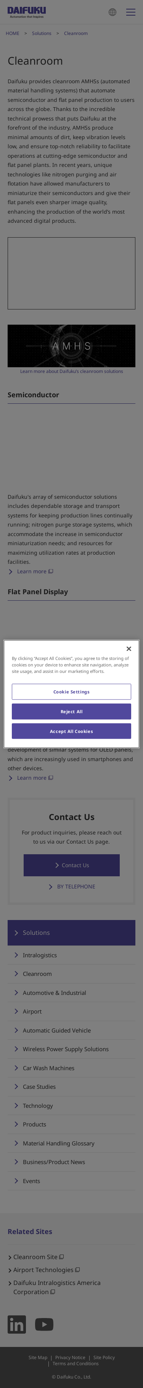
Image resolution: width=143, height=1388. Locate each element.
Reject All (72, 711)
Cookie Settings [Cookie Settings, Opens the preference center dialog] (71, 691)
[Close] (129, 648)
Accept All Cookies (71, 731)
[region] (71, 694)
